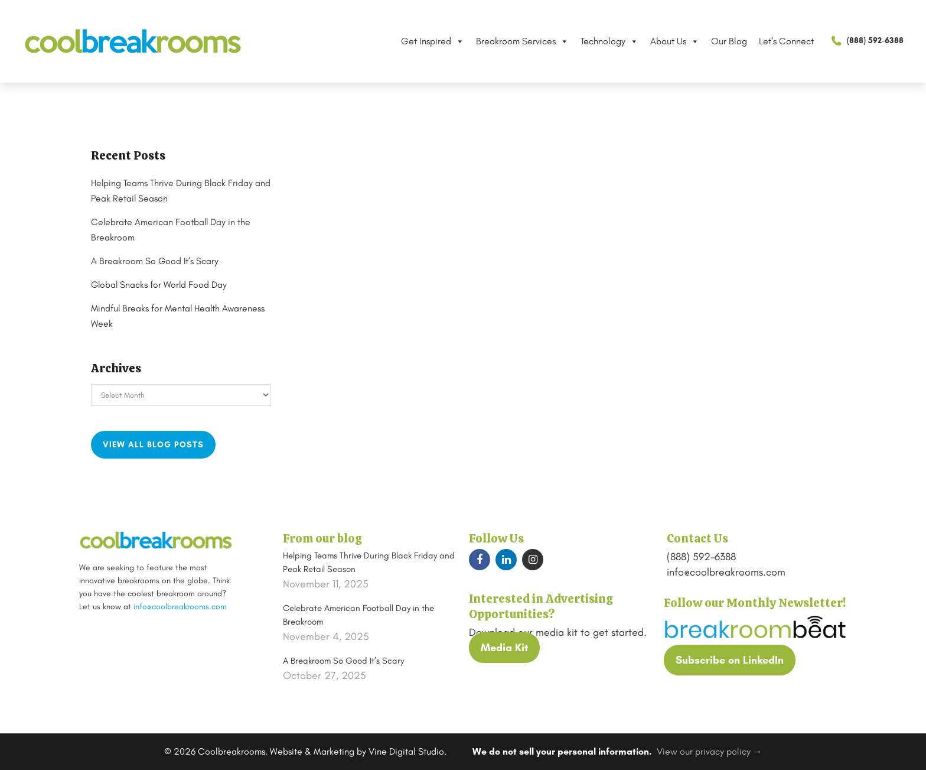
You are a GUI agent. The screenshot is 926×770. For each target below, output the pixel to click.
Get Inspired (422, 41)
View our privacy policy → (709, 751)
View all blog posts (153, 445)
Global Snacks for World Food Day (169, 284)
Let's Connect (776, 41)
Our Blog (719, 41)
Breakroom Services (512, 41)
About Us (664, 41)
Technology (599, 41)
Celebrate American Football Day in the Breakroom (358, 615)
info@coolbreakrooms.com (180, 607)
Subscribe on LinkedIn (730, 660)
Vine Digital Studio (406, 751)
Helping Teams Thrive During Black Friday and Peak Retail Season (369, 562)
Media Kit (504, 647)
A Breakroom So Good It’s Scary (164, 261)
